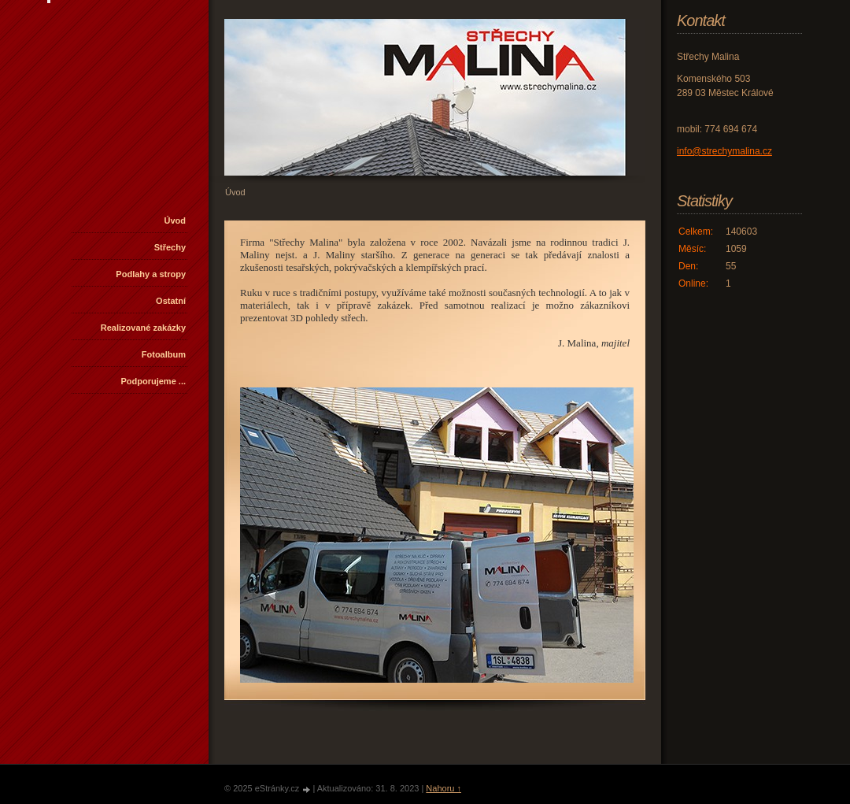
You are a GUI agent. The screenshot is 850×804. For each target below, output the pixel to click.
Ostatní (171, 301)
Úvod (175, 220)
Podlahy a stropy (151, 274)
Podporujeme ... (153, 381)
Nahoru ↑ (443, 788)
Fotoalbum (164, 354)
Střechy (170, 247)
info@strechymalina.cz (724, 151)
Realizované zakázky (143, 327)
